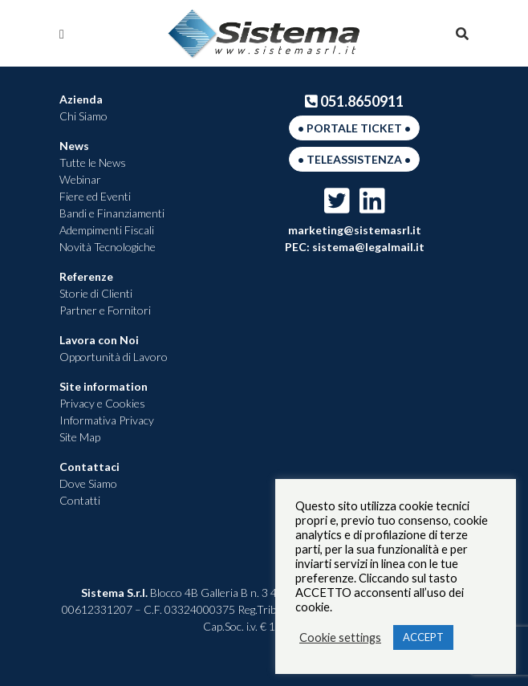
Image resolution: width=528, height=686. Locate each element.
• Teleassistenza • (354, 159)
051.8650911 (354, 101)
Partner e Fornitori (105, 310)
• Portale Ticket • (354, 128)
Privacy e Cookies (102, 403)
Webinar (80, 179)
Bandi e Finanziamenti (111, 213)
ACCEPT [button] (423, 637)
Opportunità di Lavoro (113, 356)
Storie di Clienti (95, 293)
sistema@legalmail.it (367, 247)
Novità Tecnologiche (107, 247)
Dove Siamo (88, 483)
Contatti (79, 500)
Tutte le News (92, 162)
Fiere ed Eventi (95, 196)
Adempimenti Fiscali (106, 230)
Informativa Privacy (106, 420)
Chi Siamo (83, 116)
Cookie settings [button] (340, 637)
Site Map (79, 437)
